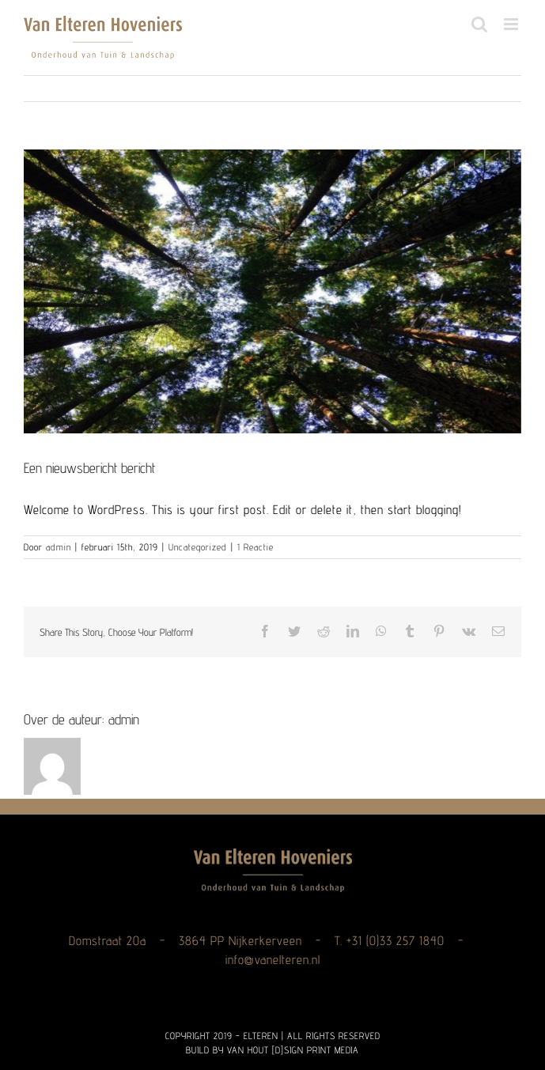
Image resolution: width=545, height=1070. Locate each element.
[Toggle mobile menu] (512, 24)
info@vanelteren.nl (272, 959)
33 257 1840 (412, 940)
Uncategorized (197, 547)
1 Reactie (255, 547)
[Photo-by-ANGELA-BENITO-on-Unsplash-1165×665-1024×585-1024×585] (272, 291)
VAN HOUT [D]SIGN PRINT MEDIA (293, 1050)
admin (58, 547)
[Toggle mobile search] (479, 24)
